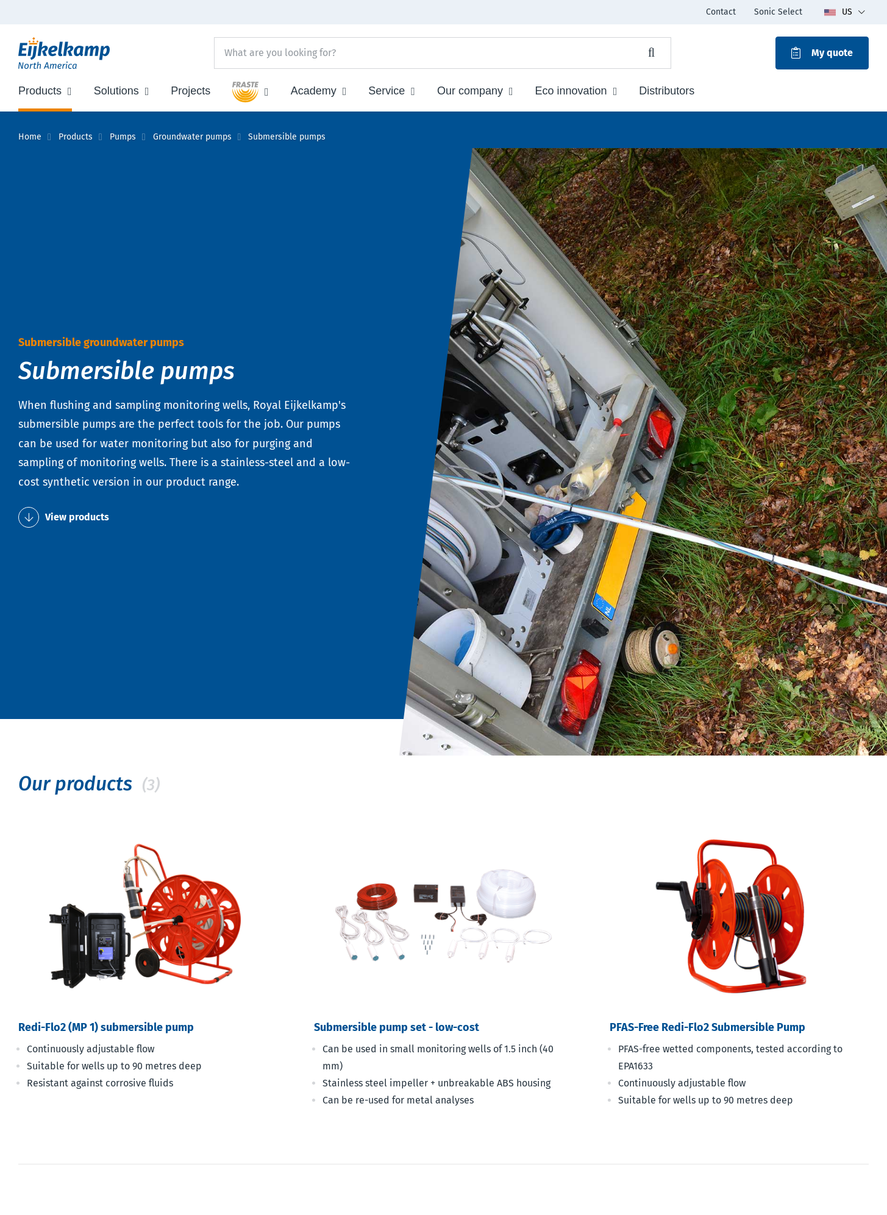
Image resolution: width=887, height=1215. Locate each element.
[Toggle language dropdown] (845, 12)
